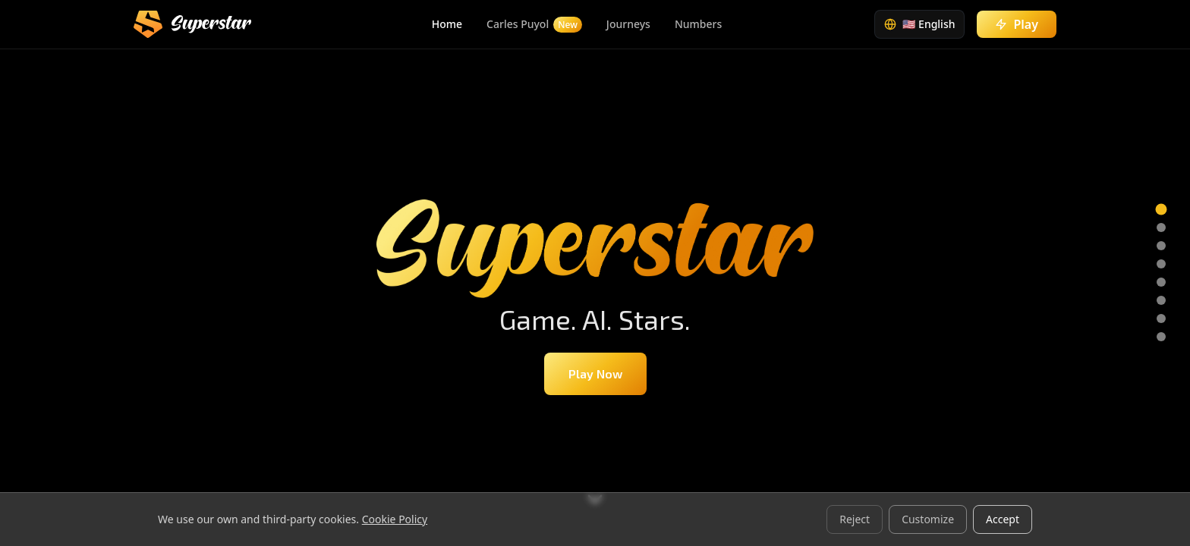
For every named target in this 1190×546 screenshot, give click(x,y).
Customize (928, 519)
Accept (1002, 519)
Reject (854, 519)
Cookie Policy (394, 519)
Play (1016, 24)
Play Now (595, 373)
